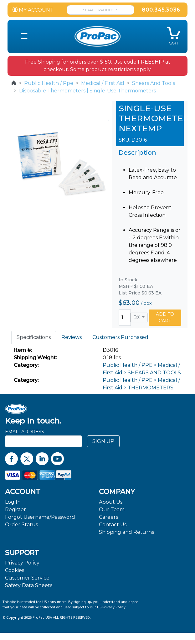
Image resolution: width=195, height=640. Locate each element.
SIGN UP (103, 441)
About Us (110, 502)
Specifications (34, 337)
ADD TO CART (165, 317)
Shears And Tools (153, 83)
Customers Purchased (120, 337)
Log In (13, 502)
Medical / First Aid (102, 83)
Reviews (71, 337)
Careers (108, 517)
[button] (24, 36)
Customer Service (27, 578)
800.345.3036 (161, 10)
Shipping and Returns (126, 532)
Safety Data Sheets (28, 585)
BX (137, 317)
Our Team (112, 510)
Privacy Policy (22, 563)
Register (15, 510)
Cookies (14, 570)
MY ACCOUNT (33, 10)
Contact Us (112, 525)
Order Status (21, 525)
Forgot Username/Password (40, 517)
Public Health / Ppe (48, 83)
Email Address (24, 431)
